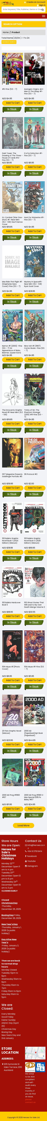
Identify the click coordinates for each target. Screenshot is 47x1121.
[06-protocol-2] (34, 494)
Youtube (31, 861)
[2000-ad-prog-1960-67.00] (12, 815)
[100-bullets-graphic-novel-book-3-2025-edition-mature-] (34, 558)
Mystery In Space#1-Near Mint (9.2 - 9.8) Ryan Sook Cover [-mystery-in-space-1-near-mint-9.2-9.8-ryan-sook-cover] (33, 284)
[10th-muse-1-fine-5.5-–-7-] (34, 687)
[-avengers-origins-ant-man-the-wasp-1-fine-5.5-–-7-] (34, 69)
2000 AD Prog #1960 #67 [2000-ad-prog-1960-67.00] (11, 796)
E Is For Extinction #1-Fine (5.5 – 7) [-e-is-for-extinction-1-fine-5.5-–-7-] (33, 154)
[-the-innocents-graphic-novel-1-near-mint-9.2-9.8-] (12, 430)
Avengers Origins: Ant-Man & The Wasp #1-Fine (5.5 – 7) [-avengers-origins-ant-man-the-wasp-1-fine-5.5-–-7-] (34, 91)
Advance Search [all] (9, 42)
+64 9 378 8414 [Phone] (34, 851)
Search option (12, 24)
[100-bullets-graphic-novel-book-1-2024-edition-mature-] (12, 558)
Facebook (32, 856)
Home (6, 32)
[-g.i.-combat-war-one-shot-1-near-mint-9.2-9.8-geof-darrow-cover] (12, 238)
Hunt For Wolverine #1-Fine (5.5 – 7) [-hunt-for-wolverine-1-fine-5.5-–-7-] (34, 218)
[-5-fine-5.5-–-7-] (12, 69)
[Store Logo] (8, 3)
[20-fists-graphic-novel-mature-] (12, 751)
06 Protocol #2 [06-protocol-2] (30, 474)
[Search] (23, 9)
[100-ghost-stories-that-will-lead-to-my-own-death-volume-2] (34, 623)
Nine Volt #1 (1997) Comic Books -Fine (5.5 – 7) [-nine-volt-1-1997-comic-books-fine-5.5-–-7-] (34, 348)
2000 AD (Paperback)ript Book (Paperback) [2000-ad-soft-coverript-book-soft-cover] (33, 733)
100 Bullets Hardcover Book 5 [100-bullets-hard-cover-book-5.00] (11, 603)
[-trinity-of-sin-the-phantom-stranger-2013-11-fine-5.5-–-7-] (34, 430)
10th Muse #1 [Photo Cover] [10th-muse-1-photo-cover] (11, 668)
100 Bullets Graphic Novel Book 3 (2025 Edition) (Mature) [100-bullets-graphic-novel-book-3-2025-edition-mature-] (32, 540)
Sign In (41, 5)
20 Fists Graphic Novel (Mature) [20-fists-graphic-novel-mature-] (11, 732)
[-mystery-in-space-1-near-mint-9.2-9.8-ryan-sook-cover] (34, 302)
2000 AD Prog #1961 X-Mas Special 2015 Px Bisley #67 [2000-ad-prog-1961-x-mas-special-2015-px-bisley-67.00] (34, 797)
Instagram (32, 866)
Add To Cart (13, 102)
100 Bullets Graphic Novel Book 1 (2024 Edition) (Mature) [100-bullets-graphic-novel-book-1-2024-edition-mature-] (10, 540)
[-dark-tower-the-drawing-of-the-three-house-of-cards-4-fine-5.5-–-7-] (12, 173)
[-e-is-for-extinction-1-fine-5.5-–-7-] (34, 173)
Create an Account (34, 2)
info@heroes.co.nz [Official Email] (36, 847)
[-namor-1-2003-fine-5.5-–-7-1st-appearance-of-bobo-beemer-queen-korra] (12, 366)
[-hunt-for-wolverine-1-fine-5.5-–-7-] (34, 238)
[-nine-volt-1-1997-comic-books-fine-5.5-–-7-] (34, 366)
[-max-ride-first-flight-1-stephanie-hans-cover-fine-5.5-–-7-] (12, 261)
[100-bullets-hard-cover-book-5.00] (12, 623)
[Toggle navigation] (43, 16)
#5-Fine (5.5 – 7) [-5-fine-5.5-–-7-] (9, 89)
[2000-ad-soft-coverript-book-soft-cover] (34, 751)
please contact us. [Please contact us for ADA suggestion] (30, 1101)
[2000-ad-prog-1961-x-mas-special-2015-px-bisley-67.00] (34, 815)
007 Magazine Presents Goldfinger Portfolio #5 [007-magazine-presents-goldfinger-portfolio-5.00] (12, 475)
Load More (23, 825)
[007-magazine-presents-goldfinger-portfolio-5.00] (12, 494)
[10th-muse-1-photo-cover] (12, 687)
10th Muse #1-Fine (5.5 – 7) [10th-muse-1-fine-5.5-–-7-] (34, 668)
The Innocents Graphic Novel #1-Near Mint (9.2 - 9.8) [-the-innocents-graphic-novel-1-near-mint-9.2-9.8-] (12, 412)
